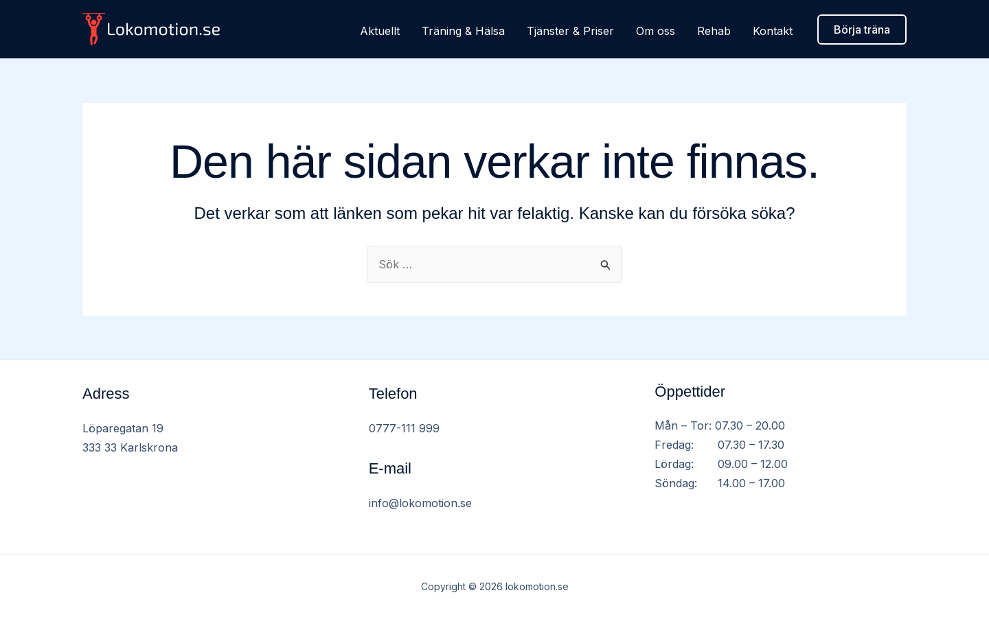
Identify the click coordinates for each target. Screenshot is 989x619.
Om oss (655, 31)
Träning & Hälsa (463, 31)
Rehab (714, 31)
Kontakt (773, 31)
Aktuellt (380, 31)
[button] (862, 29)
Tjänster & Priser (570, 31)
